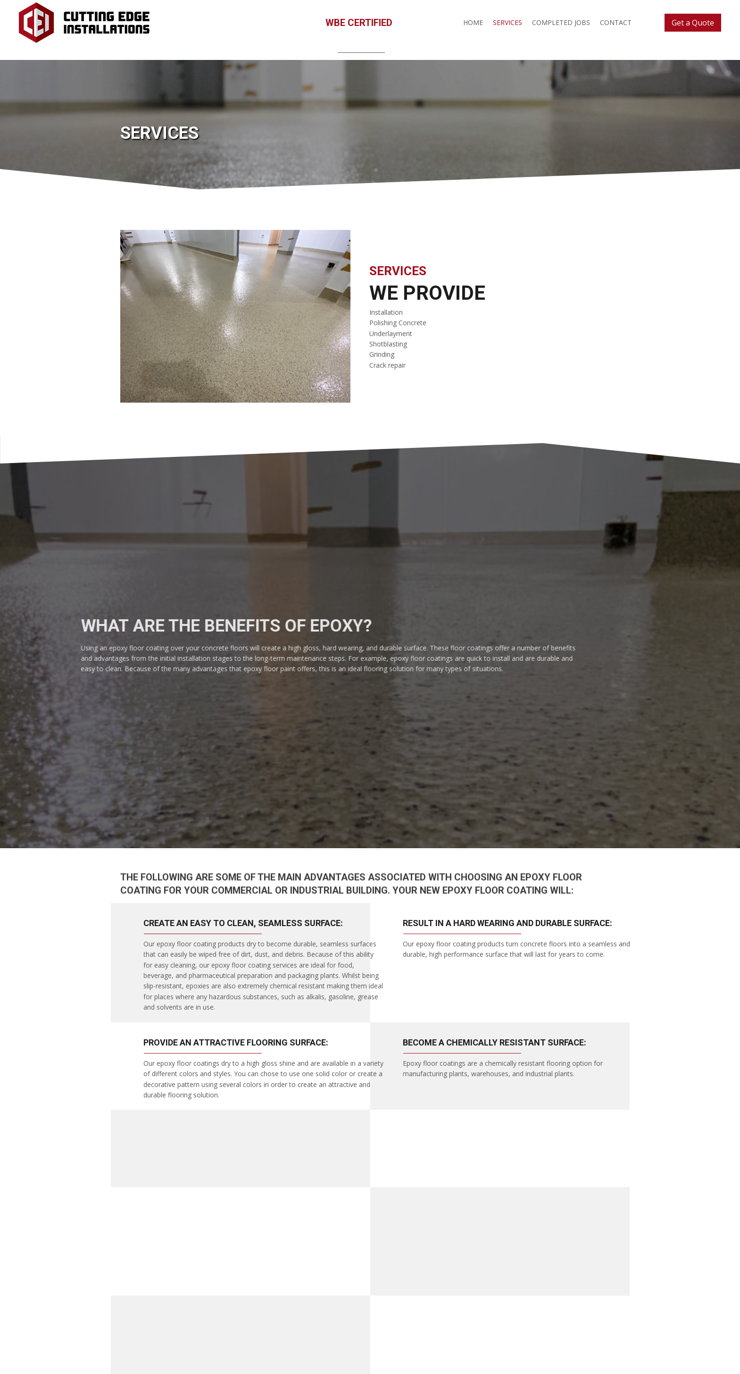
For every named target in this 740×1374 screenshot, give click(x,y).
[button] (693, 23)
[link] (473, 21)
